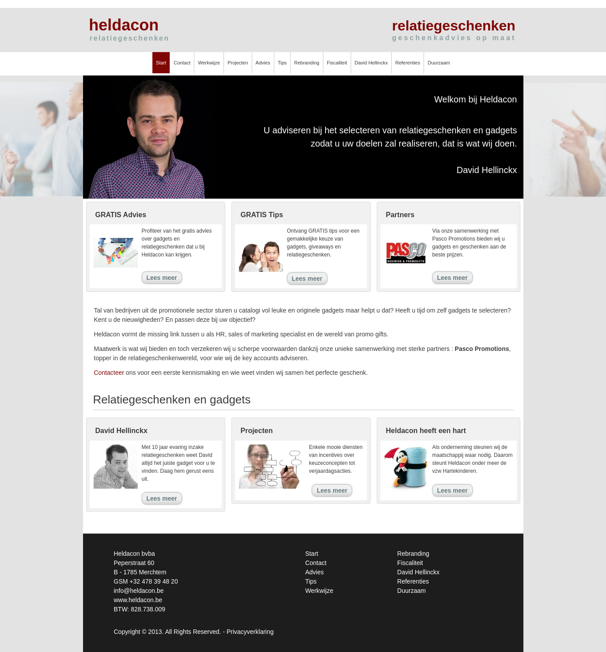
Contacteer (109, 372)
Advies (263, 62)
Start (161, 62)
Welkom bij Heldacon (475, 99)
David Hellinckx (371, 62)
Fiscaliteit (337, 62)
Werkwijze (209, 62)
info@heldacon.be (139, 590)
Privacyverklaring (250, 631)
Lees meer (162, 277)
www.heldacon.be (138, 599)
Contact (182, 62)
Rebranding (306, 62)
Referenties (407, 62)
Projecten (237, 62)
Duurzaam (439, 62)
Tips (282, 62)
